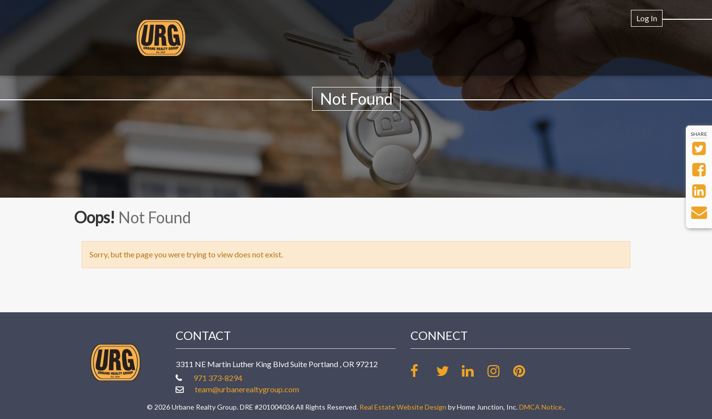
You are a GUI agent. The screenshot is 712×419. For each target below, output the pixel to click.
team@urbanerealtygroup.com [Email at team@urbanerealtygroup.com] (247, 389)
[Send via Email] (699, 214)
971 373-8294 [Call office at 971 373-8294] (217, 377)
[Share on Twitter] (699, 151)
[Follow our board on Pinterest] (525, 371)
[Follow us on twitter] (448, 371)
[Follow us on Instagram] (500, 371)
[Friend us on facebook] (422, 371)
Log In (646, 18)
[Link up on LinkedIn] (474, 371)
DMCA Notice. (541, 407)
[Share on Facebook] (699, 172)
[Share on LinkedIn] (699, 193)
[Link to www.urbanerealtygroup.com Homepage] (161, 37)
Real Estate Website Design (402, 407)
